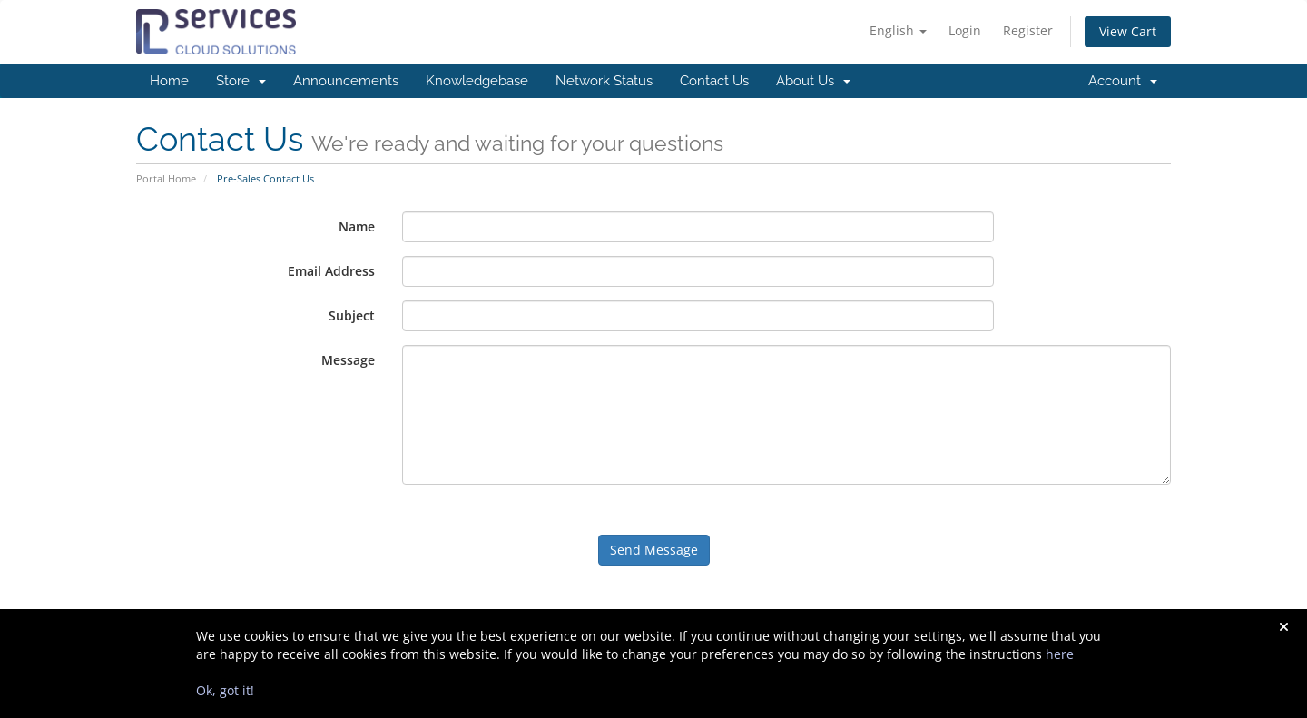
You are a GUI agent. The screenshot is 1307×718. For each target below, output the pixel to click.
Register (1028, 30)
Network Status (604, 81)
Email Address (331, 271)
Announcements (345, 81)
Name (357, 226)
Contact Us (714, 81)
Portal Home (166, 178)
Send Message (654, 549)
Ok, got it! (225, 690)
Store (241, 81)
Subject (352, 315)
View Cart (1127, 31)
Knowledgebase (477, 81)
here (1060, 654)
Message (348, 360)
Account (1122, 81)
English (898, 30)
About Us (813, 81)
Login (964, 30)
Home (169, 81)
